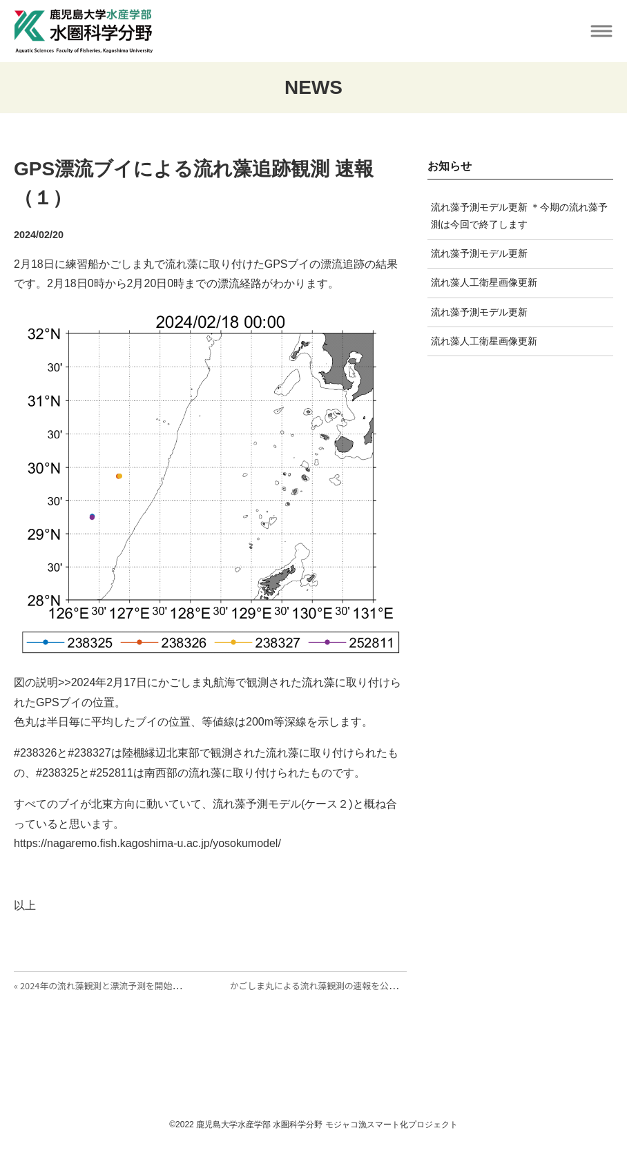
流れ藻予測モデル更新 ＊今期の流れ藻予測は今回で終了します (519, 216)
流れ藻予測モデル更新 (479, 253)
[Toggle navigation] (601, 31)
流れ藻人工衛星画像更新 (484, 282)
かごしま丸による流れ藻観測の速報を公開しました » (334, 985)
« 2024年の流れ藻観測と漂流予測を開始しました (111, 985)
